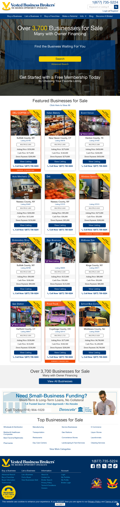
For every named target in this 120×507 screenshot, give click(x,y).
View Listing (25, 161)
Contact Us (45, 477)
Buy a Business (14, 16)
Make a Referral (69, 16)
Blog (91, 16)
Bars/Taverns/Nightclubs (13, 438)
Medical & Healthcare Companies (12, 433)
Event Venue (87, 113)
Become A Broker (104, 16)
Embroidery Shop (21, 240)
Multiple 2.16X (60, 272)
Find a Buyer (26, 477)
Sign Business (54, 240)
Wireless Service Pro (91, 176)
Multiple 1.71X (60, 335)
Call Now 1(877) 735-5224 (25, 166)
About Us (44, 474)
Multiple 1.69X (25, 208)
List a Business (32, 16)
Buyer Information (8, 480)
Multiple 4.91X (94, 208)
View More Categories (60, 449)
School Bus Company (92, 304)
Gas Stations (67, 432)
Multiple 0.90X (25, 272)
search (60, 58)
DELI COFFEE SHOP (23, 113)
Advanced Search (60, 64)
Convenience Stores (70, 438)
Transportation (38, 432)
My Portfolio (65, 477)
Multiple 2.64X (60, 208)
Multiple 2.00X (25, 144)
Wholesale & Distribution (13, 427)
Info (82, 16)
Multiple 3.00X (25, 335)
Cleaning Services (98, 443)
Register (114, 11)
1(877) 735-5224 (105, 2)
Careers (44, 488)
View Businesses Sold (30, 480)
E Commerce (96, 427)
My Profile (65, 480)
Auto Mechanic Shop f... (24, 176)
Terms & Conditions (48, 485)
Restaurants (37, 438)
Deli (48, 176)
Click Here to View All (60, 105)
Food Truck (52, 304)
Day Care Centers (40, 443)
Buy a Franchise (52, 16)
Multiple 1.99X (60, 144)
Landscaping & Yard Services (73, 443)
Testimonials (6, 483)
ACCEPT (60, 504)
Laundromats (96, 438)
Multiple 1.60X (94, 272)
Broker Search (46, 480)
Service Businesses (69, 427)
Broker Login (66, 483)
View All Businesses (60, 381)
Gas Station (18, 304)
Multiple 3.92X (94, 335)
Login (105, 11)
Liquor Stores (96, 432)
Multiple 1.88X (94, 144)
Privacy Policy (46, 483)
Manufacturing (38, 427)
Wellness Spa (87, 240)
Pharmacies (8, 443)
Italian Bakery (53, 113)
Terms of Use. (111, 501)
